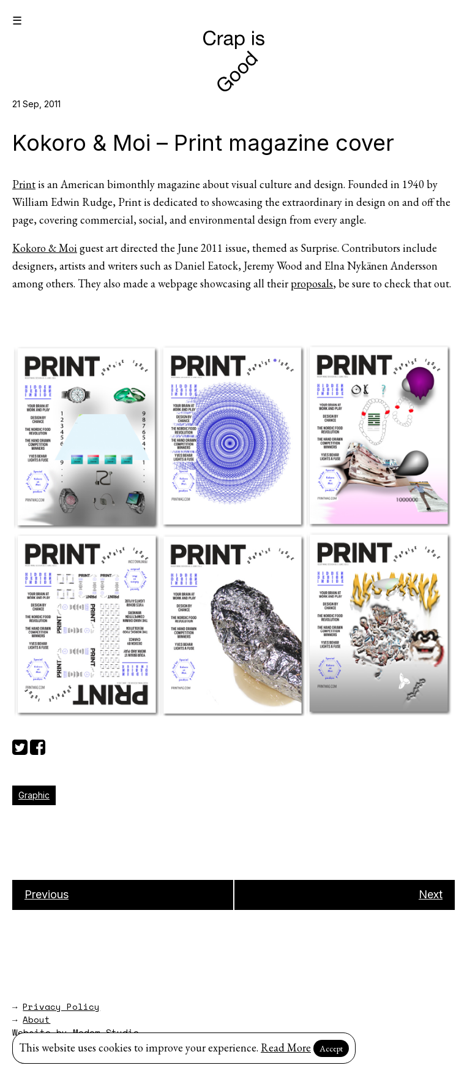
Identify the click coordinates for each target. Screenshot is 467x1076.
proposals (312, 283)
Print (23, 184)
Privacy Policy (61, 1006)
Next (431, 894)
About (36, 1019)
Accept (331, 1048)
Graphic (34, 795)
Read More (286, 1047)
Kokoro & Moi (44, 248)
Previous (46, 894)
